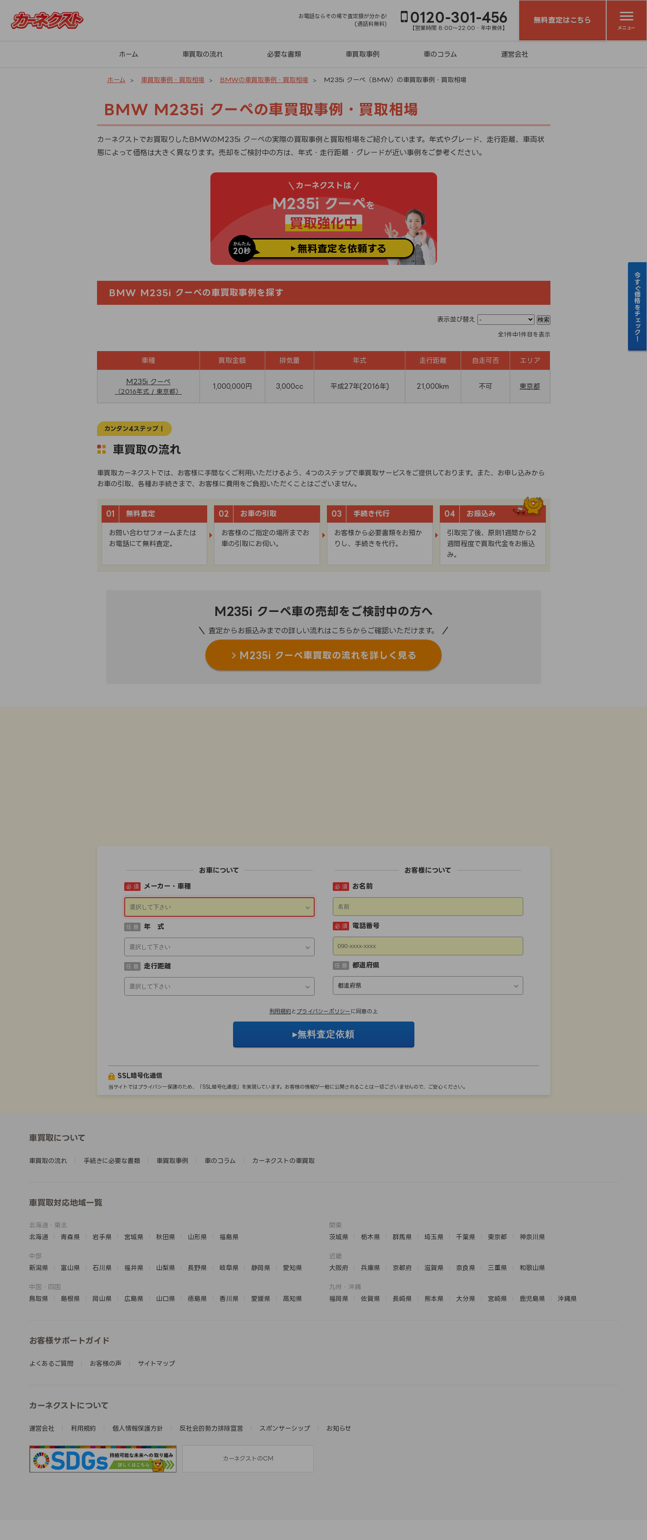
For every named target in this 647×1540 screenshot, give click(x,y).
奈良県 (465, 1211)
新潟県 (38, 1211)
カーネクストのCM (248, 1402)
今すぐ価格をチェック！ (637, 307)
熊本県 (433, 1242)
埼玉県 (433, 1180)
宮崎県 (497, 1242)
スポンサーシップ (284, 1372)
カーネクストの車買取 (283, 1104)
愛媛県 (260, 1242)
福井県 (133, 1211)
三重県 (497, 1211)
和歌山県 (532, 1211)
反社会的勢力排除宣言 (211, 1372)
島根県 (70, 1242)
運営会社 (514, 54)
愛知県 (292, 1211)
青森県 (70, 1180)
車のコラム (440, 54)
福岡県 (338, 1242)
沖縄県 (567, 1242)
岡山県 (102, 1242)
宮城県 (133, 1180)
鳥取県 (38, 1242)
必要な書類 (284, 54)
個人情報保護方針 (137, 1372)
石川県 (102, 1211)
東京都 (530, 386)
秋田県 (165, 1180)
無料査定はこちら (562, 20)
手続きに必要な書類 (111, 1104)
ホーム (128, 54)
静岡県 (260, 1211)
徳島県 (197, 1242)
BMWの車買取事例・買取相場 (264, 79)
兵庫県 (370, 1211)
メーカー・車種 (167, 830)
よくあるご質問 (51, 1307)
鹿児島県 (532, 1242)
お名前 (362, 830)
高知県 (292, 1242)
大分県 (465, 1242)
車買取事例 (362, 54)
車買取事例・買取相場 (172, 79)
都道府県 (365, 909)
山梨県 (165, 1211)
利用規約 (280, 955)
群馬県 (402, 1180)
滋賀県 (433, 1211)
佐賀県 (370, 1242)
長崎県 (402, 1242)
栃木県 (370, 1180)
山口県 (165, 1242)
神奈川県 (532, 1180)
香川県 (228, 1242)
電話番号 (365, 869)
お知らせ (338, 1372)
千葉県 (465, 1180)
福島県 (228, 1180)
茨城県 (338, 1180)
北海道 (38, 1180)
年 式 (154, 870)
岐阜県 (228, 1211)
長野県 (197, 1211)
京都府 (402, 1211)
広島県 (133, 1242)
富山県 (70, 1211)
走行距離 (157, 910)
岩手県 (102, 1180)
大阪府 (338, 1211)
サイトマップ (156, 1307)
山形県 (197, 1180)
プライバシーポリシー (323, 955)
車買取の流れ (202, 54)
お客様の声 (106, 1307)
